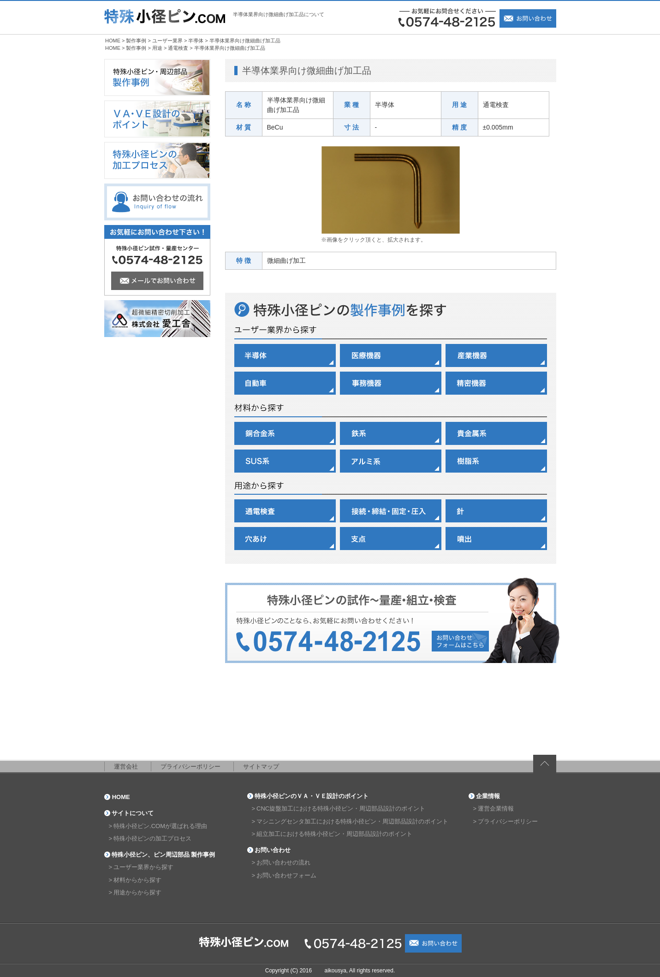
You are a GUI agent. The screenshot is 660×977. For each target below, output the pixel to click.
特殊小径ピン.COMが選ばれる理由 (160, 826)
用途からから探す (137, 892)
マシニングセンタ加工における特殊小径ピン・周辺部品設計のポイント (352, 821)
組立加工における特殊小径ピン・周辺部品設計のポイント (334, 833)
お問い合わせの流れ (283, 862)
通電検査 (178, 48)
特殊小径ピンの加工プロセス (152, 838)
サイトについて (133, 813)
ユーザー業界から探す (143, 867)
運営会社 (126, 766)
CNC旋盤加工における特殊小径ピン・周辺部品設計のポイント (340, 808)
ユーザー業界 (167, 40)
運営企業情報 (496, 808)
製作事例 (136, 40)
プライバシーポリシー (190, 766)
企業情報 (488, 796)
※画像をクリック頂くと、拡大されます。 (373, 240)
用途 (157, 48)
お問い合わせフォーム (286, 875)
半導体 (195, 40)
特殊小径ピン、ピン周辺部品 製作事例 (163, 854)
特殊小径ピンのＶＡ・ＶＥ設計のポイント (312, 796)
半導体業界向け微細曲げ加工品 (244, 40)
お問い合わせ (273, 850)
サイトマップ (261, 766)
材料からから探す (137, 879)
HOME (112, 40)
